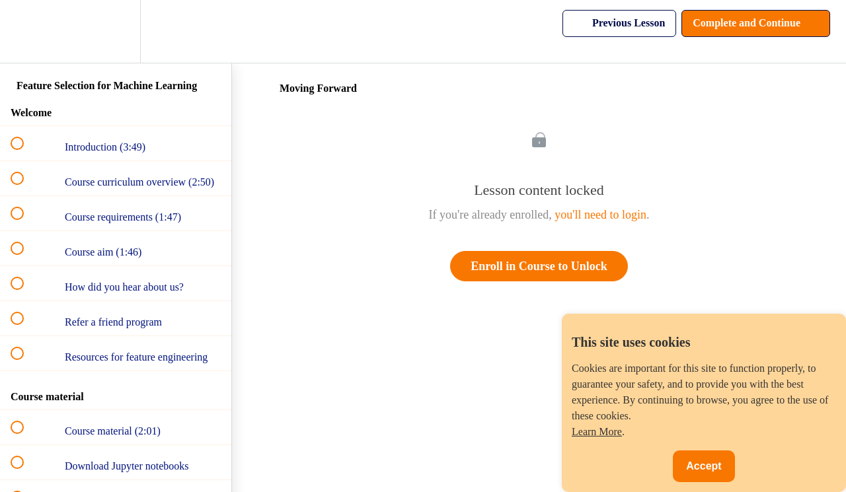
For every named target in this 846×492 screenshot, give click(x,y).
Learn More (597, 431)
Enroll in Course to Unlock (539, 266)
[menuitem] (115, 31)
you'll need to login (600, 214)
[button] (24, 31)
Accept (703, 466)
